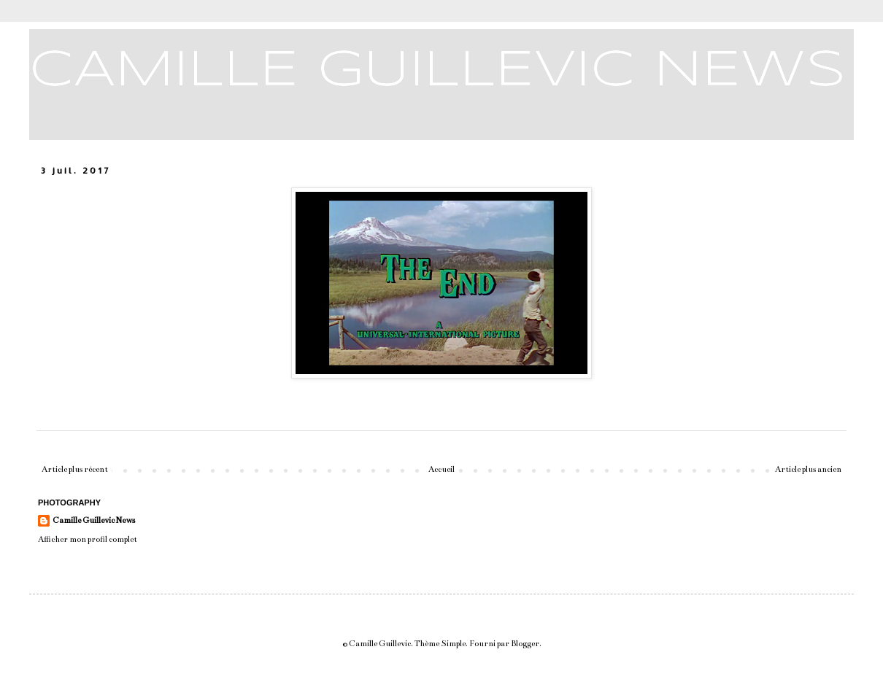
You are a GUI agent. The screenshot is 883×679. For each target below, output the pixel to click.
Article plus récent (75, 469)
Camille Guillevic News (94, 520)
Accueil (441, 469)
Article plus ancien (808, 469)
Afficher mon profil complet (87, 539)
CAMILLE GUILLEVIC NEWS (437, 71)
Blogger (525, 643)
